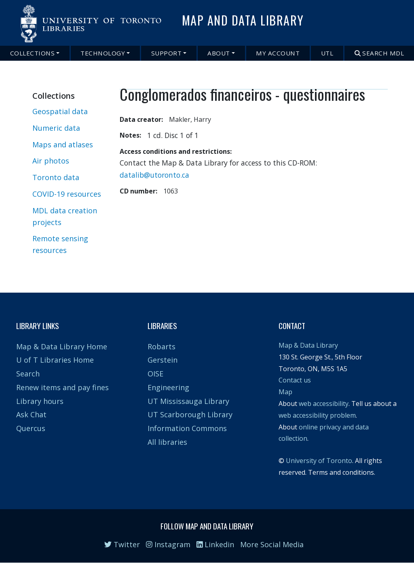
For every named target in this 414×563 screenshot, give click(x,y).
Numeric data (56, 128)
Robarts (161, 346)
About (218, 53)
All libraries (167, 442)
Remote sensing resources (60, 244)
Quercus (30, 428)
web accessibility (324, 403)
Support (166, 53)
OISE (155, 373)
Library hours (39, 401)
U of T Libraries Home (55, 360)
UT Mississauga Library (188, 401)
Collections (32, 53)
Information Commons (187, 428)
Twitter (122, 544)
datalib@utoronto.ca (154, 175)
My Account (278, 53)
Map (285, 391)
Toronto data (55, 177)
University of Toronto (319, 460)
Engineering (168, 387)
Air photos (50, 161)
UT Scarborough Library (190, 414)
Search (28, 373)
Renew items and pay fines (62, 387)
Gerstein (162, 360)
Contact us (295, 380)
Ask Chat (31, 414)
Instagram (168, 544)
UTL (327, 53)
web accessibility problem (317, 415)
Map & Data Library (308, 345)
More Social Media (272, 544)
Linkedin (215, 544)
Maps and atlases (62, 144)
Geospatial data (60, 111)
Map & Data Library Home (61, 346)
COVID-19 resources (66, 194)
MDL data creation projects (64, 216)
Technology (102, 53)
